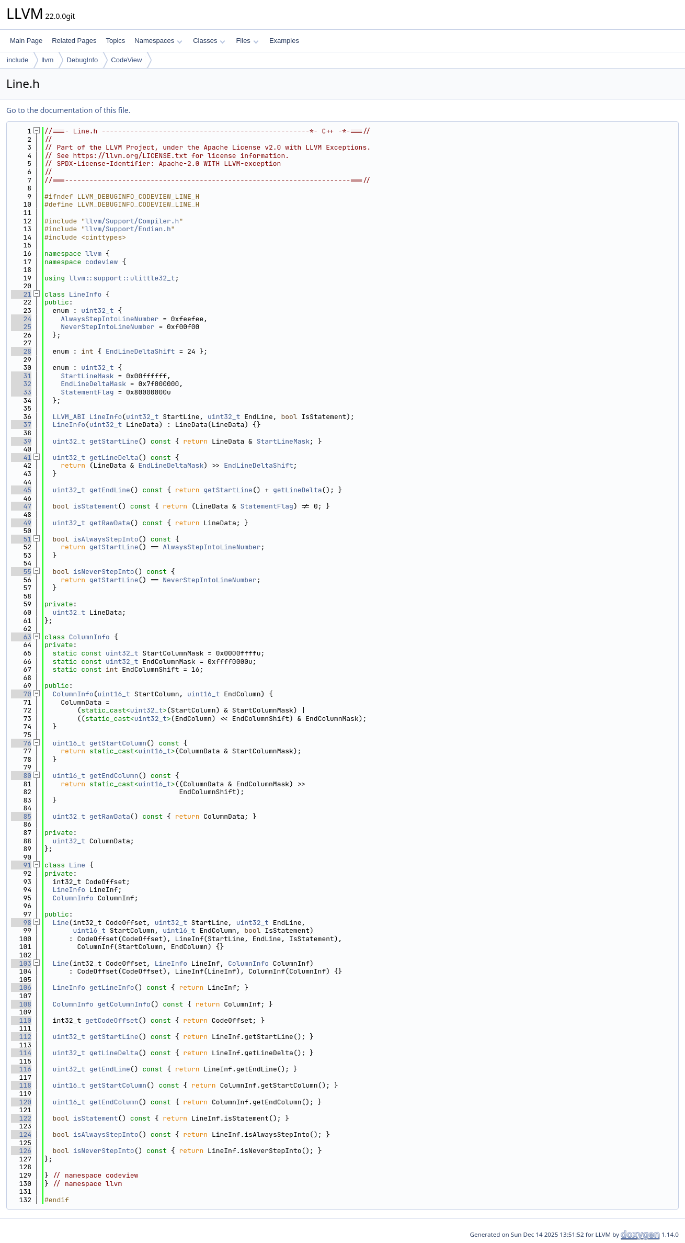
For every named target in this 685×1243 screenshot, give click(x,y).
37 (21, 424)
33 (21, 392)
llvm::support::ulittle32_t (122, 278)
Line (77, 865)
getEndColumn (114, 775)
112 (21, 1036)
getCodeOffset (111, 1020)
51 (21, 539)
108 (21, 1004)
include (17, 60)
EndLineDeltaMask (93, 383)
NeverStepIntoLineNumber (107, 326)
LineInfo (85, 294)
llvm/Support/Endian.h (128, 228)
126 (21, 1150)
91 (21, 865)
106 (21, 987)
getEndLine (109, 489)
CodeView (126, 60)
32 (21, 383)
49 (21, 522)
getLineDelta (114, 457)
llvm (47, 60)
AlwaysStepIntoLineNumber (109, 318)
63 (21, 636)
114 (21, 1052)
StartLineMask (87, 375)
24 (21, 318)
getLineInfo (111, 987)
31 (21, 375)
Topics (115, 40)
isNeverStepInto (103, 571)
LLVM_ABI (69, 416)
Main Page (26, 40)
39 (21, 441)
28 (21, 351)
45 (21, 489)
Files (247, 40)
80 (21, 775)
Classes (209, 40)
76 (21, 743)
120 (21, 1102)
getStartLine (114, 441)
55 (21, 571)
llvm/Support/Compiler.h (132, 221)
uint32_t (97, 310)
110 (21, 1020)
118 (21, 1085)
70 (21, 694)
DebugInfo (82, 60)
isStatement (95, 506)
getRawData (109, 522)
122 (21, 1118)
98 (21, 922)
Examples (284, 40)
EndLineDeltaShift (140, 351)
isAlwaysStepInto (106, 539)
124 (21, 1134)
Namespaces (158, 40)
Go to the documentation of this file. (68, 110)
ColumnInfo (89, 636)
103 (21, 963)
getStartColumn (117, 743)
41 (21, 457)
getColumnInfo (123, 1004)
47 (21, 506)
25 (21, 326)
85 (21, 816)
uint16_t (113, 694)
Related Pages (74, 40)
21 (21, 294)
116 (21, 1069)
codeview (101, 261)
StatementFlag (87, 392)
